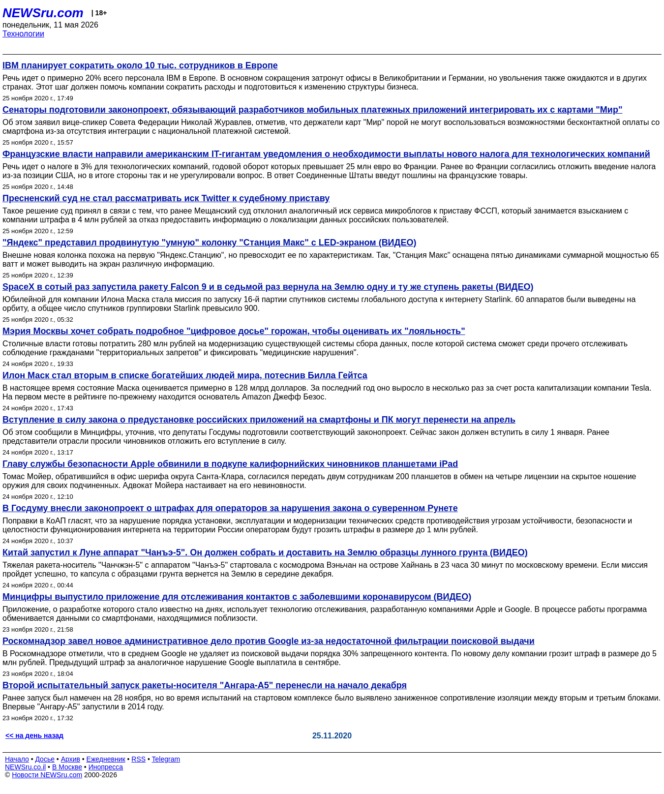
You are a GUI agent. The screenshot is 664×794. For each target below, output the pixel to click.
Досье (45, 759)
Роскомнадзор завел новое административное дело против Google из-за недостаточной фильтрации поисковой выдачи (268, 641)
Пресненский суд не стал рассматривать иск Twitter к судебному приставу (166, 198)
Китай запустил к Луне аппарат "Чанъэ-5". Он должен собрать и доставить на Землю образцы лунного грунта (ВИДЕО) (265, 552)
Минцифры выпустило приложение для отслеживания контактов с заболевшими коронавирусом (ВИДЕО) (236, 597)
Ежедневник (106, 759)
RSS (138, 759)
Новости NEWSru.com (47, 775)
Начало (17, 759)
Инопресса (106, 767)
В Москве (67, 767)
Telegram (166, 759)
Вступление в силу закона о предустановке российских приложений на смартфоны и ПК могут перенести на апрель (258, 420)
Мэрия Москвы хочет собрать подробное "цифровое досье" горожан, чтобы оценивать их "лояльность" (233, 331)
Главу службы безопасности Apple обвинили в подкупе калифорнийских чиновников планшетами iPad (230, 464)
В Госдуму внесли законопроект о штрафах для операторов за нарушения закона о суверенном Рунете (230, 508)
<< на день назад (34, 735)
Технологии (23, 34)
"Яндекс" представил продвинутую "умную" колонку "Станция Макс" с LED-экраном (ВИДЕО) (209, 242)
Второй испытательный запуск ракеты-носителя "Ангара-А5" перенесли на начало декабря (204, 685)
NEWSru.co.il (25, 767)
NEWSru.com (43, 12)
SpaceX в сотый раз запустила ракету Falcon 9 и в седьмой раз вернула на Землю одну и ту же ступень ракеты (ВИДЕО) (267, 287)
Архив (70, 759)
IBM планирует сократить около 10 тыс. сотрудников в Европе (140, 65)
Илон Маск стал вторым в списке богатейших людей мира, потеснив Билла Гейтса (184, 375)
